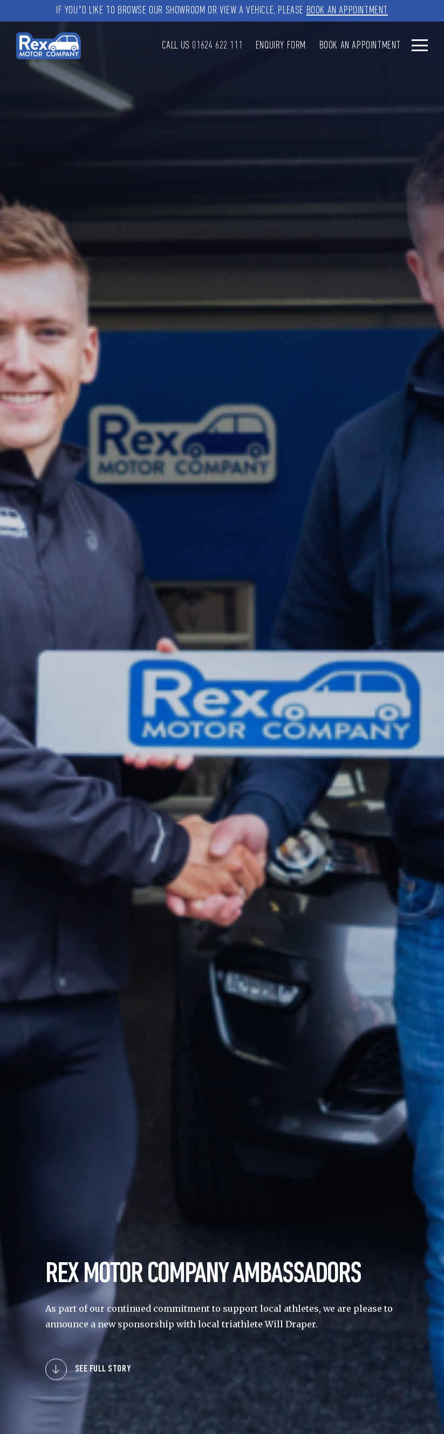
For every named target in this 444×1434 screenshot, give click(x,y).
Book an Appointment (347, 10)
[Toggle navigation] (420, 45)
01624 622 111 (217, 45)
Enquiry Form (281, 45)
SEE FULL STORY (103, 1369)
